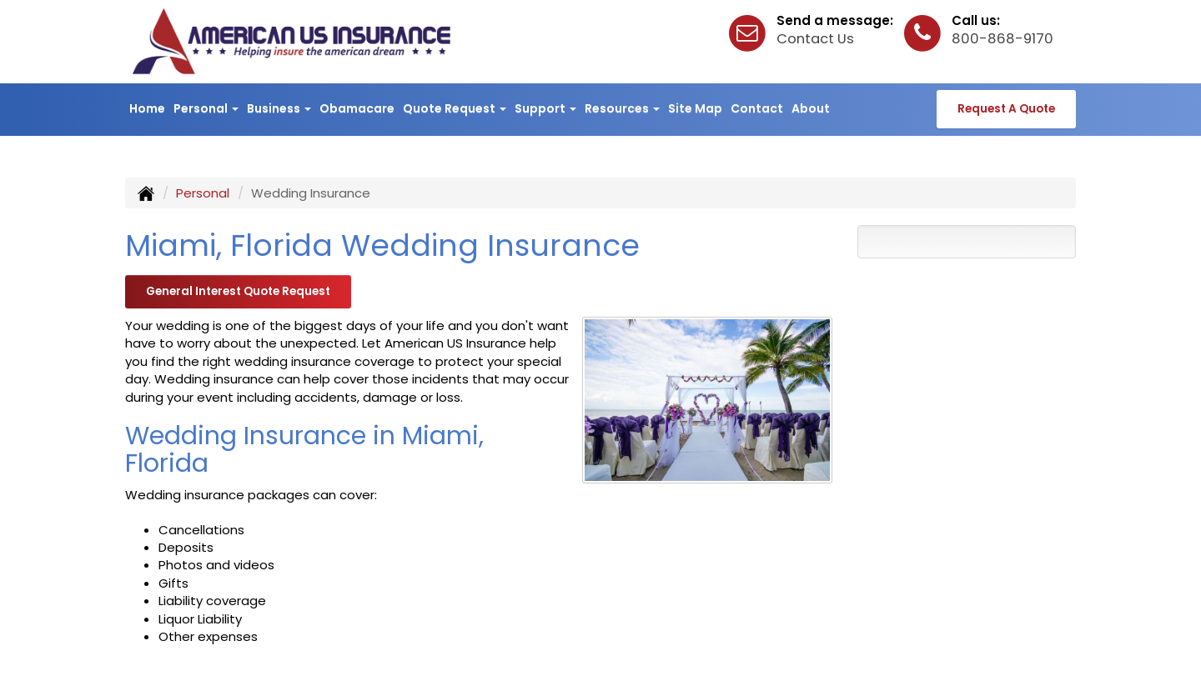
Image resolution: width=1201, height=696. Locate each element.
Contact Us (815, 38)
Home (147, 108)
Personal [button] (206, 108)
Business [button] (279, 108)
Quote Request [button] (454, 108)
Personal (202, 193)
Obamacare (356, 108)
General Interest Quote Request (238, 291)
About (810, 108)
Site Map (695, 108)
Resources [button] (622, 108)
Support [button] (545, 108)
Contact (757, 108)
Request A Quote (1006, 109)
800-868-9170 (1002, 38)
